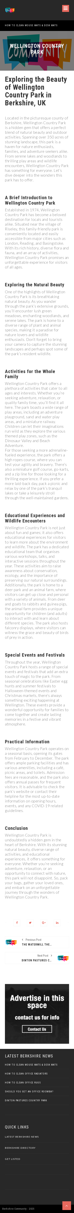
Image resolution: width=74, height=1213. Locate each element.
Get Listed (12, 1158)
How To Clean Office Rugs (23, 1082)
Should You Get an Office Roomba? (29, 1091)
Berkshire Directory (20, 1147)
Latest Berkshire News (22, 1136)
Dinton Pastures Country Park (26, 1100)
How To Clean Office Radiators (26, 1073)
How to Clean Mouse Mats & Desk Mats (31, 25)
